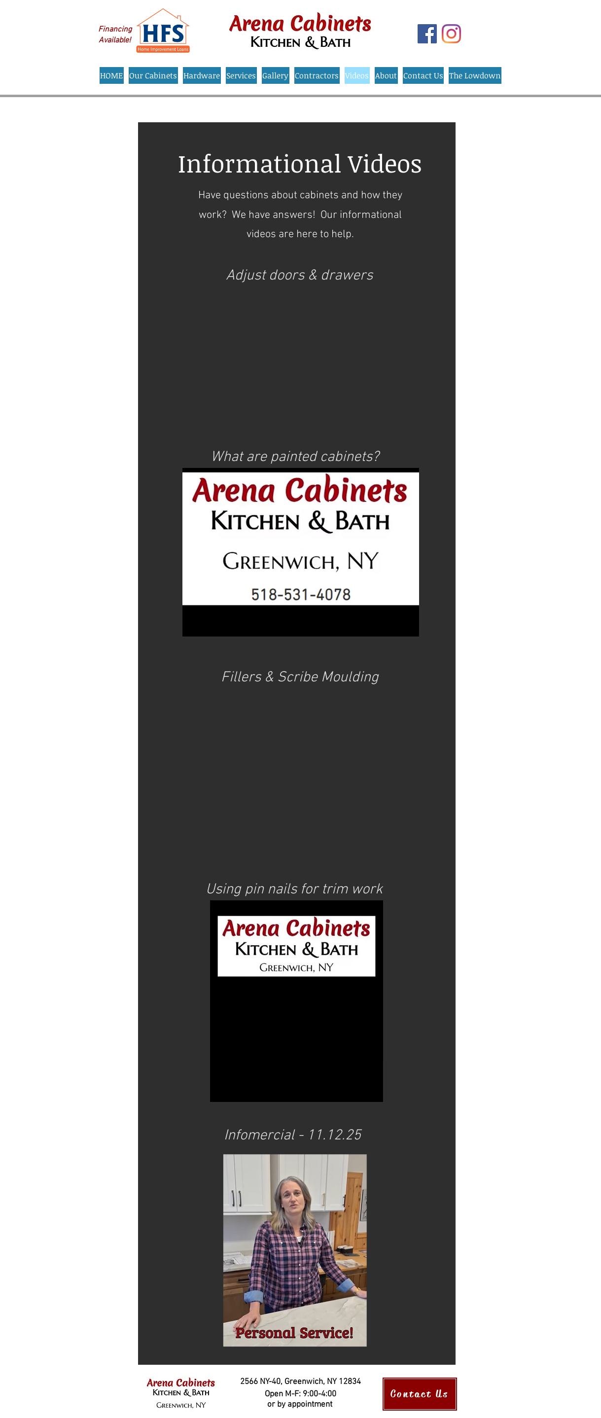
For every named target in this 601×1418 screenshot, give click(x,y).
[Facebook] (427, 33)
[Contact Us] (420, 1394)
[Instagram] (451, 33)
